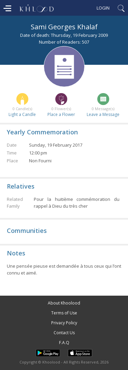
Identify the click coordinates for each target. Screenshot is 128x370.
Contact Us (64, 333)
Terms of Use (64, 313)
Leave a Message (103, 114)
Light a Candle (22, 114)
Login (103, 8)
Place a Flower (61, 114)
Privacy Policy (64, 323)
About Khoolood (64, 303)
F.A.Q (64, 342)
